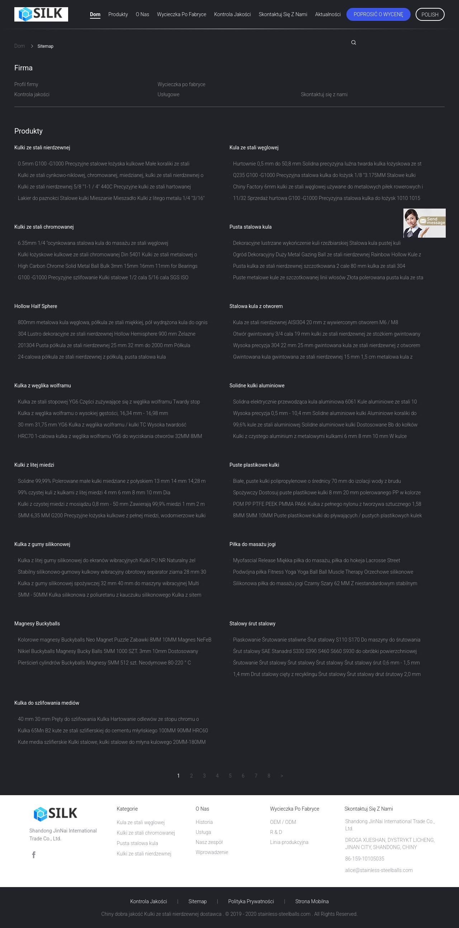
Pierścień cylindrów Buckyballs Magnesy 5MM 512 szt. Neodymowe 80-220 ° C (104, 663)
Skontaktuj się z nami (283, 14)
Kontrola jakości (232, 14)
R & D (276, 832)
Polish (430, 15)
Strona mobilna (312, 901)
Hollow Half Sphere (35, 306)
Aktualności (328, 14)
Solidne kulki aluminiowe (257, 385)
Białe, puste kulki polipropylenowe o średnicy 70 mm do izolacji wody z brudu (317, 481)
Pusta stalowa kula (251, 227)
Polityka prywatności (251, 901)
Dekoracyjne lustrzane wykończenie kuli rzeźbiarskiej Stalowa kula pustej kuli (317, 243)
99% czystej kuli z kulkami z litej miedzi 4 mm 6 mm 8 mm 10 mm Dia (94, 492)
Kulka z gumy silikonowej (42, 544)
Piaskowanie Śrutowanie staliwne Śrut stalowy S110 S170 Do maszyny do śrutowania (327, 640)
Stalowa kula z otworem (256, 306)
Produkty (118, 14)
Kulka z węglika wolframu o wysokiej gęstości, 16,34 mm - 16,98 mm (93, 413)
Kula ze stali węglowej (254, 147)
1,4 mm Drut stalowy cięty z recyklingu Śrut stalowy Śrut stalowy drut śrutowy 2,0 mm (327, 674)
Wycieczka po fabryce (181, 14)
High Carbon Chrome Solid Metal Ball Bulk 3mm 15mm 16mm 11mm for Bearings (108, 266)
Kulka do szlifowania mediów (46, 703)
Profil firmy (26, 84)
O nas (142, 14)
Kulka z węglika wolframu (42, 385)
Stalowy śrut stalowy (252, 623)
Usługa (203, 832)
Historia (204, 822)
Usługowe (169, 94)
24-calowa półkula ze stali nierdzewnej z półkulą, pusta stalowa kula (92, 357)
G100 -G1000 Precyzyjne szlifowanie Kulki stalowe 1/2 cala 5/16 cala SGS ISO (103, 277)
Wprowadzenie (212, 852)
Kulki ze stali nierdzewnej (42, 147)
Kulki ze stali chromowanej (44, 227)
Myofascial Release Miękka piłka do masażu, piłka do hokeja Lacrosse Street (316, 560)
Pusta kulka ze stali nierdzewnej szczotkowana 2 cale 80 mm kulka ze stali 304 (319, 266)
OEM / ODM (283, 822)
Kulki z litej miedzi (34, 465)
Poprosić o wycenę (378, 14)
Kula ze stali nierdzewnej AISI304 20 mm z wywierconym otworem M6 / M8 (315, 322)
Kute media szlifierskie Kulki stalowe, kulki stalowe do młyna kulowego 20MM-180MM (112, 742)
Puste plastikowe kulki (254, 465)
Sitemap (198, 901)
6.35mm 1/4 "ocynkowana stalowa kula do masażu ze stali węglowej (93, 243)
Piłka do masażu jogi (253, 544)
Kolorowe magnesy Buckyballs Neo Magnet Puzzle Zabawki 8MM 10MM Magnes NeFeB (115, 640)
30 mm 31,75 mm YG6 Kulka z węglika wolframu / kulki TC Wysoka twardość (102, 425)
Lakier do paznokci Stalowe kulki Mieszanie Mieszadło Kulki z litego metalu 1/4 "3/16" (111, 198)
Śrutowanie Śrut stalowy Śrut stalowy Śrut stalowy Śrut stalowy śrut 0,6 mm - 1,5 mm (326, 663)
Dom (95, 14)
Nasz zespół (209, 842)
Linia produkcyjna (289, 842)
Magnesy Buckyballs (37, 623)
